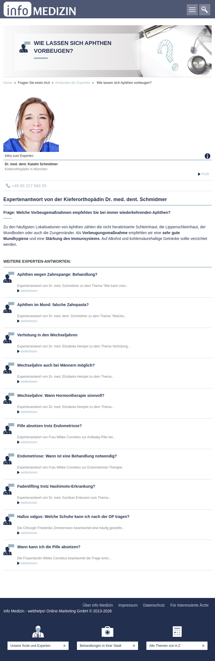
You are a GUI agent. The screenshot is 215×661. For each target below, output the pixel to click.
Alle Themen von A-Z (164, 646)
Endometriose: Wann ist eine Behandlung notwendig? (67, 456)
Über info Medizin (97, 605)
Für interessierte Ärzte (189, 605)
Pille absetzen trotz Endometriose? (49, 426)
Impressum (128, 605)
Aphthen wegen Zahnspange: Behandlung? (57, 274)
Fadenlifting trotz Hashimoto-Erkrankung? (56, 486)
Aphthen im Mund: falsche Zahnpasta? (53, 304)
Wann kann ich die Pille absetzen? (48, 547)
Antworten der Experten (72, 83)
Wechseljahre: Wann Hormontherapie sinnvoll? (60, 395)
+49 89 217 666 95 (29, 185)
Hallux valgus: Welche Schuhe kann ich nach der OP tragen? (73, 516)
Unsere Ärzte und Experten (30, 646)
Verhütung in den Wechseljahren (47, 335)
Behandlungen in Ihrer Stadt (100, 646)
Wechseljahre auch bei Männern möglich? (56, 365)
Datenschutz (154, 605)
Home (7, 83)
